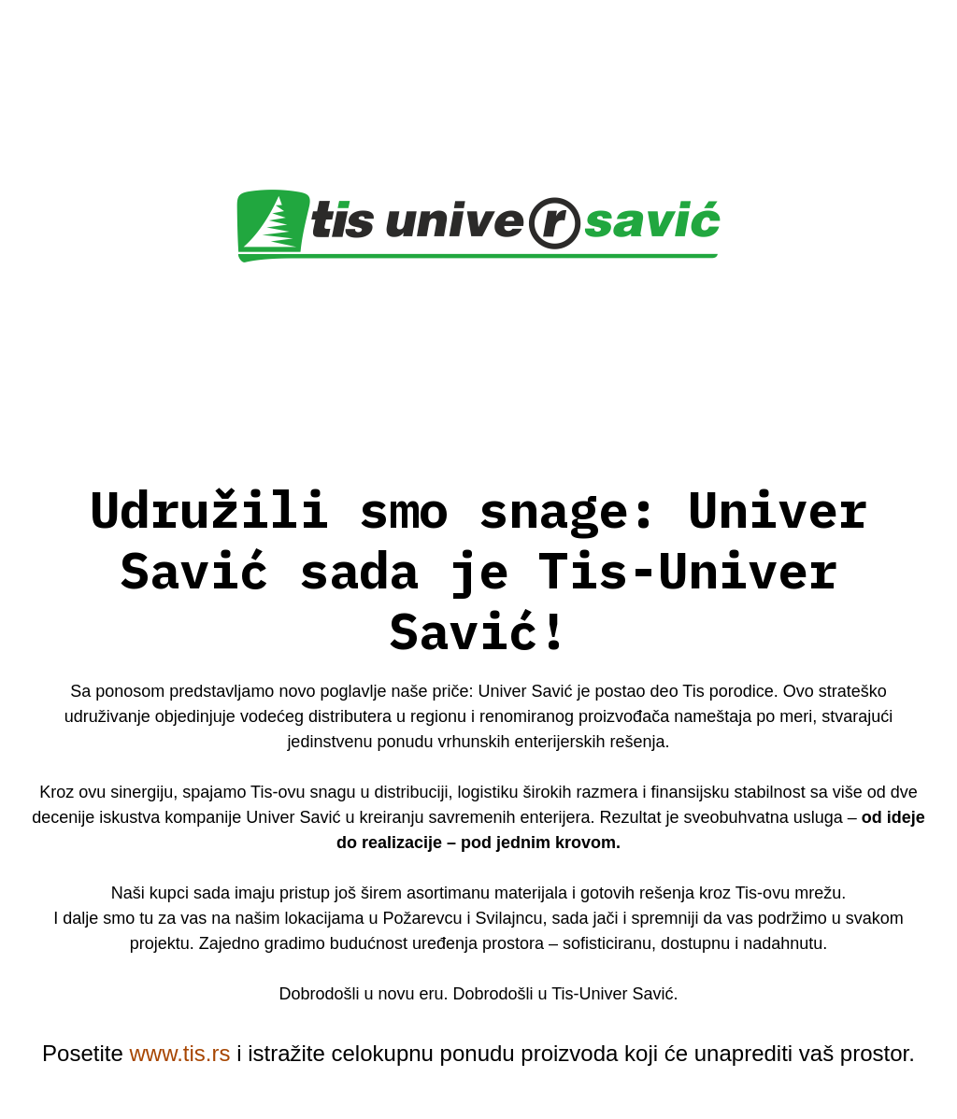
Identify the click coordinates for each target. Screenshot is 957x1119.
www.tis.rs (179, 1053)
